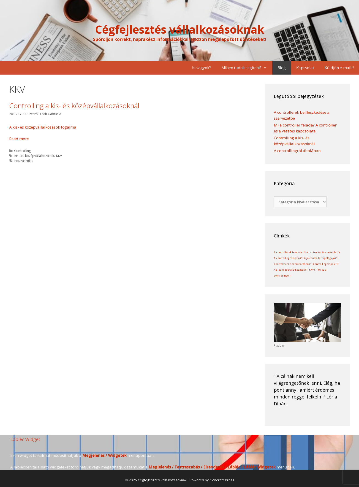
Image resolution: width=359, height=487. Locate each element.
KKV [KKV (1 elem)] (313, 269)
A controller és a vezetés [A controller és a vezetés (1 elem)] (323, 252)
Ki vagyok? (201, 67)
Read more (19, 138)
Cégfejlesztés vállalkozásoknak (179, 29)
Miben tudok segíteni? (246, 68)
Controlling (22, 150)
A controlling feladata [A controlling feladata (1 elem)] (288, 258)
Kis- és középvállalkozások (34, 155)
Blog (281, 67)
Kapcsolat (305, 67)
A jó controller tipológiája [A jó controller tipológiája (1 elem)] (321, 258)
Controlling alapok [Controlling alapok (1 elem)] (325, 264)
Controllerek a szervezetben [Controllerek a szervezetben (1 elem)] (293, 264)
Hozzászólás (23, 161)
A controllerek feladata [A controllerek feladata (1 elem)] (289, 252)
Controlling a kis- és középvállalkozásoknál (74, 105)
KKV (59, 155)
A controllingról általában (297, 150)
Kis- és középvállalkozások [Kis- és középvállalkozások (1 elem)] (291, 269)
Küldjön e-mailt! (339, 67)
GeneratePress (222, 480)
